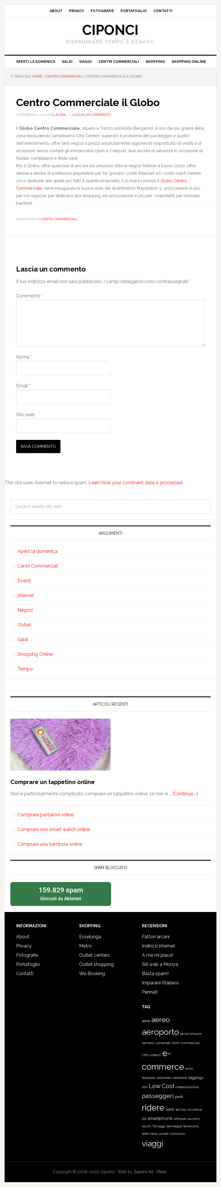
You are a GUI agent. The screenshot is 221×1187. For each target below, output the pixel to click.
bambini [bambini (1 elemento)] (148, 1043)
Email (23, 386)
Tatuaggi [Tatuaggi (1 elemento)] (158, 1126)
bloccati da (61, 893)
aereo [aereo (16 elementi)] (160, 1019)
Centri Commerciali (38, 566)
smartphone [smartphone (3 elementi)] (160, 1118)
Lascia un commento (91, 115)
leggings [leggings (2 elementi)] (195, 1077)
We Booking (92, 973)
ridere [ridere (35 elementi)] (153, 1108)
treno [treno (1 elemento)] (154, 1133)
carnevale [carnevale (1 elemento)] (163, 1043)
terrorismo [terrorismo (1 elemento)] (191, 1126)
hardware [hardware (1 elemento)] (180, 1077)
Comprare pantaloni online (46, 814)
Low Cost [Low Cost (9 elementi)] (161, 1086)
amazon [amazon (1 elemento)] (196, 1033)
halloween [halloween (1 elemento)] (164, 1077)
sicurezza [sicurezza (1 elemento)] (195, 1109)
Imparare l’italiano (160, 983)
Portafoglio (28, 964)
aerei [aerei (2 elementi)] (146, 1021)
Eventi (24, 580)
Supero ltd (144, 1171)
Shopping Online (35, 654)
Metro (85, 946)
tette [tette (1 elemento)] (145, 1133)
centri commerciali (59, 219)
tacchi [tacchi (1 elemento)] (146, 1126)
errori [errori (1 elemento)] (189, 1068)
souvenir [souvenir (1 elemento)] (193, 1118)
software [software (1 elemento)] (180, 1118)
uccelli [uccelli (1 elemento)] (164, 1133)
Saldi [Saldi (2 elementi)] (169, 1109)
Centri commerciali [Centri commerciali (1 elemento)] (185, 1043)
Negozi (25, 610)
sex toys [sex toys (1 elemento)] (181, 1109)
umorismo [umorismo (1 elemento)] (177, 1133)
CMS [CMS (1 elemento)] (145, 1055)
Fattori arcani (155, 936)
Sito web (25, 414)
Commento (29, 296)
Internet (26, 595)
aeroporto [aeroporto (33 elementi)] (160, 1032)
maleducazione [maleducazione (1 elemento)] (187, 1087)
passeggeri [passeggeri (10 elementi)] (158, 1095)
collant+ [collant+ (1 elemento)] (155, 1055)
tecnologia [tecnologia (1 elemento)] (174, 1126)
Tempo (25, 669)
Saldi (23, 639)
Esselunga (90, 936)
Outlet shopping (96, 964)
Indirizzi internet (158, 946)
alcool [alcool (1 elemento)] (184, 1033)
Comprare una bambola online (50, 844)
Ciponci (110, 30)
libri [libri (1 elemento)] (145, 1087)
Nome (24, 357)
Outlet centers (94, 955)
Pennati (150, 992)
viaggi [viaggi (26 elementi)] (152, 1143)
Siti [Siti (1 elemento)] (144, 1118)
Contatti (24, 973)
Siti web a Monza (160, 964)
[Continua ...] (185, 793)
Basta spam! (155, 973)
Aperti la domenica (38, 551)
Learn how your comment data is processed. (135, 482)
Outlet (24, 625)
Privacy (24, 946)
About (22, 936)
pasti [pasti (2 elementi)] (179, 1096)
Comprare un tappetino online (52, 782)
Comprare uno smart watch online (54, 829)
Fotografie (27, 955)
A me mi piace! (157, 955)
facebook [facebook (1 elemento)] (148, 1077)
